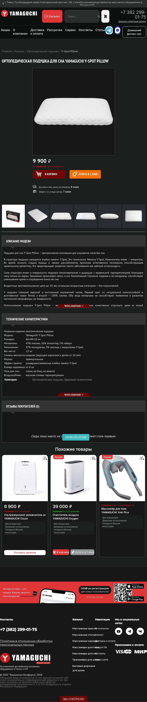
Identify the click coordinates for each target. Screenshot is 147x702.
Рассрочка (54, 30)
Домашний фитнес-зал (134, 32)
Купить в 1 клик (85, 174)
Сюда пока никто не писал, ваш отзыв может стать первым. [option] (73, 436)
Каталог (99, 634)
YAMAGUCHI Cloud (16, 518)
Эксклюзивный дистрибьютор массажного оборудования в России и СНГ (111, 3)
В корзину (61, 552)
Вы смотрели (73, 699)
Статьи (100, 30)
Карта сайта (101, 659)
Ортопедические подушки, (48, 379)
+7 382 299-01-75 (133, 14)
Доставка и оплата (37, 31)
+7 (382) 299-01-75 (18, 629)
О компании (20, 31)
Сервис (70, 30)
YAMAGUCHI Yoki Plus (115, 512)
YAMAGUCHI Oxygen (65, 518)
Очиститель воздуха (66, 514)
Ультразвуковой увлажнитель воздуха (29, 514)
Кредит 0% (101, 647)
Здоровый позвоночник (78, 379)
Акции (5, 30)
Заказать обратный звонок (132, 21)
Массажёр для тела (113, 508)
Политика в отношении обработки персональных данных (26, 642)
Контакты (86, 30)
